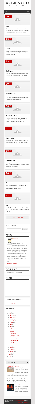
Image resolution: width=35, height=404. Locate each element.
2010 (10, 356)
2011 (10, 354)
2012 (10, 353)
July (11, 324)
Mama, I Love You (10, 138)
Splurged (8, 49)
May (11, 328)
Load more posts (17, 217)
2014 (10, 312)
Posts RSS (19, 402)
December (12, 315)
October (12, 319)
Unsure (7, 26)
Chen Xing (16, 238)
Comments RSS (26, 402)
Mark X (7, 205)
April (11, 345)
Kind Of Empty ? (9, 71)
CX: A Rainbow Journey (17, 3)
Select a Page (9, 11)
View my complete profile (12, 263)
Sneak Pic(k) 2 (18, 384)
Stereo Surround (11, 377)
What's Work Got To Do (11, 116)
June (11, 326)
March (11, 347)
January (12, 351)
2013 (10, 313)
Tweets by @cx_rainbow (12, 303)
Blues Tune (8, 183)
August (11, 322)
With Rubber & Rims (11, 93)
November (12, 317)
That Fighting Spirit (10, 161)
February (12, 349)
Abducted (17, 366)
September (12, 320)
